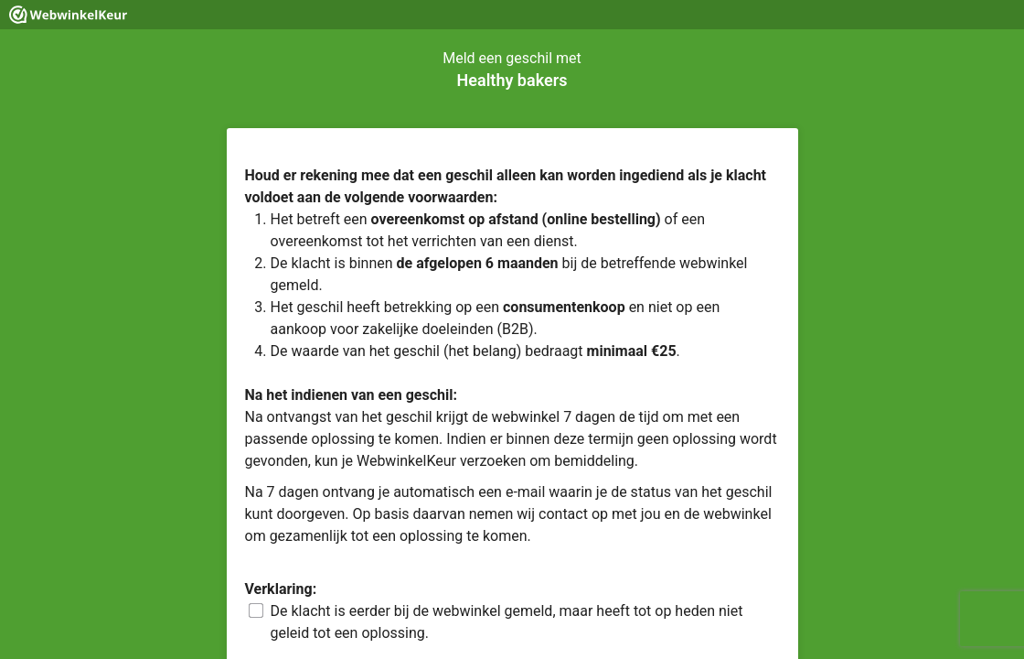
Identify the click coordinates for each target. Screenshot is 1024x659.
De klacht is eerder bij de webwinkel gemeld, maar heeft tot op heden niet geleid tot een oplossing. (507, 622)
